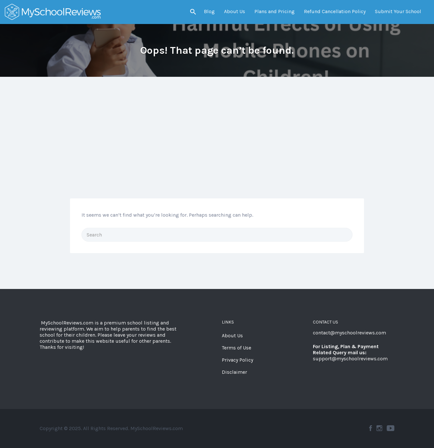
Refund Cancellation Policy (335, 11)
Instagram (379, 428)
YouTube (390, 428)
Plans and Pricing (274, 11)
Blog (209, 11)
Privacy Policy (237, 360)
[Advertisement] (217, 150)
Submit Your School (398, 11)
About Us (234, 11)
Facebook (370, 428)
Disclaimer (234, 372)
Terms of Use (236, 348)
